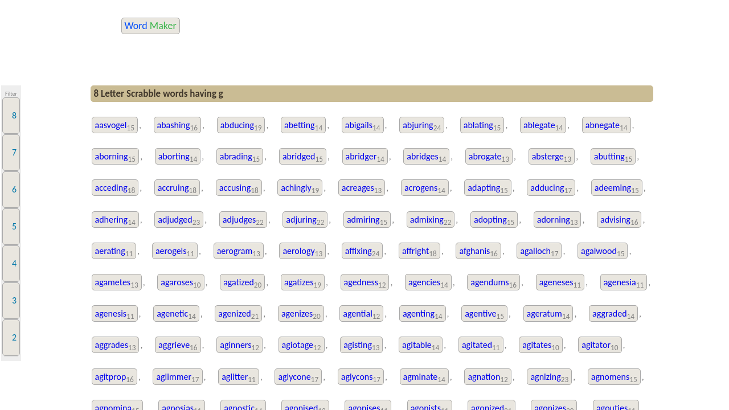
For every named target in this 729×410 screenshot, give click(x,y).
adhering (115, 220)
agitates (540, 345)
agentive (484, 314)
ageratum (548, 314)
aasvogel (114, 126)
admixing (431, 220)
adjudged (179, 220)
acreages (362, 188)
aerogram (238, 252)
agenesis (114, 314)
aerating (114, 252)
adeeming (617, 188)
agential (361, 314)
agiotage (301, 345)
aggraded (613, 314)
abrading (240, 157)
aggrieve (178, 345)
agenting (423, 314)
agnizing (549, 377)
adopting (494, 220)
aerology (302, 252)
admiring (367, 220)
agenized (238, 314)
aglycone (298, 377)
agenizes (301, 314)
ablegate (543, 126)
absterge (551, 157)
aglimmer (177, 377)
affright (419, 252)
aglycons (360, 377)
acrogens (424, 188)
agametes (116, 283)
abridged (302, 157)
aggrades (115, 345)
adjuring (305, 220)
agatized (242, 283)
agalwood (602, 252)
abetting (303, 126)
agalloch (539, 252)
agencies (428, 283)
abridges (426, 157)
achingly (300, 188)
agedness (365, 283)
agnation (487, 377)
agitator (599, 345)
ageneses (560, 283)
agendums (493, 283)
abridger (365, 157)
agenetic (176, 314)
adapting (487, 188)
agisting (361, 345)
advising (619, 220)
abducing (241, 126)
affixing (362, 252)
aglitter (239, 377)
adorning (557, 220)
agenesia (624, 283)
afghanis (478, 252)
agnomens (614, 377)
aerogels (174, 252)
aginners (239, 345)
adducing (551, 188)
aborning (115, 157)
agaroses (180, 283)
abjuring (422, 126)
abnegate (606, 126)
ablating (482, 126)
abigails (362, 126)
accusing (239, 188)
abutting (613, 157)
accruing (177, 188)
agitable (420, 345)
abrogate (489, 157)
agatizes (302, 283)
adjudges (243, 220)
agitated (481, 345)
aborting (177, 157)
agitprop (114, 377)
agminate (424, 377)
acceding (115, 188)
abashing (177, 126)
